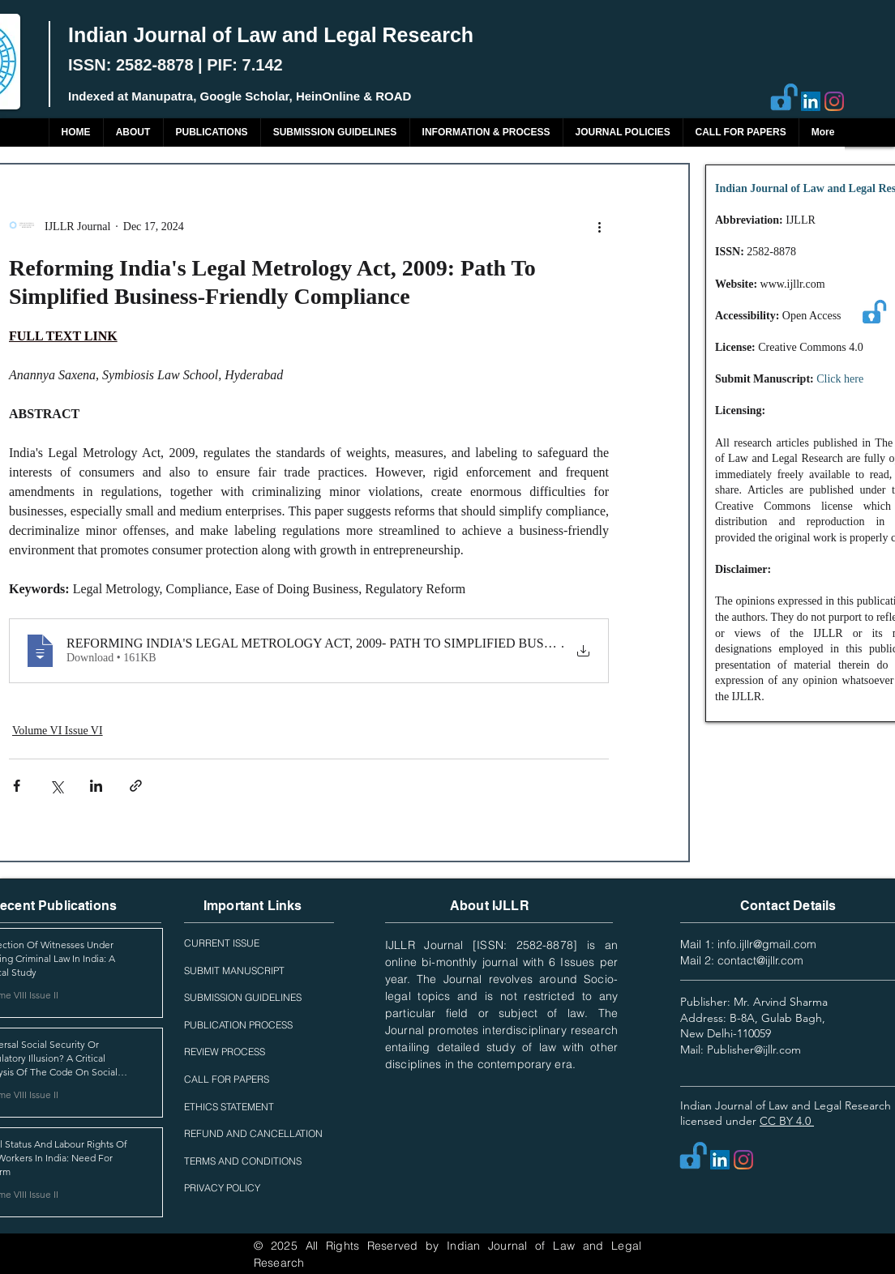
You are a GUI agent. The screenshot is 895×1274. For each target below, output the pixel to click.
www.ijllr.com (792, 284)
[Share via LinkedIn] (96, 785)
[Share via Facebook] (16, 785)
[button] (211, 132)
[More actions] (599, 226)
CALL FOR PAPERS (226, 1079)
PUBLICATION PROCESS (238, 1025)
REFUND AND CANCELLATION (253, 1133)
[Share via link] (135, 785)
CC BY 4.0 (787, 1121)
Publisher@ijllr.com (754, 1049)
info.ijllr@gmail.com (766, 944)
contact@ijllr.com (760, 960)
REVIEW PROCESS (224, 1051)
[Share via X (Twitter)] (56, 785)
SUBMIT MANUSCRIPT (234, 970)
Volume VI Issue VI (57, 731)
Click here (839, 379)
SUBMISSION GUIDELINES (243, 997)
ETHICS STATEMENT (229, 1107)
